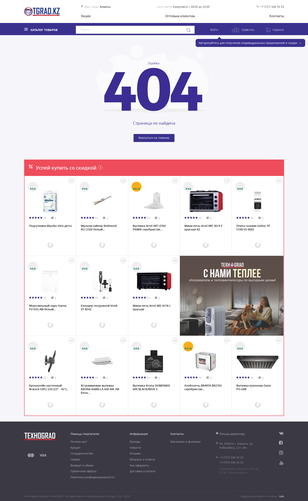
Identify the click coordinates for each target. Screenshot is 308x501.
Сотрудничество (81, 453)
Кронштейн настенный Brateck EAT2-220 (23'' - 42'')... (49, 387)
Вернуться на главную (154, 138)
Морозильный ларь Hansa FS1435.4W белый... (47, 307)
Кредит (75, 447)
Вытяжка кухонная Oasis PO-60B (253, 387)
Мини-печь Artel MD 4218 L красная (152, 307)
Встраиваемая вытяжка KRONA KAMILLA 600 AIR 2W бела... (100, 389)
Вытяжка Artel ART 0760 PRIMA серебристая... (149, 227)
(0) (44, 217)
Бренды (135, 441)
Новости (135, 447)
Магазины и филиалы (185, 441)
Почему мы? (78, 441)
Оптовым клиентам (180, 16)
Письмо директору (232, 434)
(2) (96, 217)
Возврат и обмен (82, 465)
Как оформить (139, 465)
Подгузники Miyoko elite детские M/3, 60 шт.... (50, 226)
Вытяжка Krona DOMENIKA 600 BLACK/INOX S (151, 387)
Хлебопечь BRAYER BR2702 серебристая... (203, 387)
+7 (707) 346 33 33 (231, 462)
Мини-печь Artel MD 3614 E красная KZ (203, 227)
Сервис (75, 459)
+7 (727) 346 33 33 (272, 7)
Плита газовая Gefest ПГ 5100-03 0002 (253, 227)
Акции (86, 16)
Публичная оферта (83, 471)
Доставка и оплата (142, 471)
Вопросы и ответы (142, 459)
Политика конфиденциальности (92, 477)
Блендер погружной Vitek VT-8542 (99, 307)
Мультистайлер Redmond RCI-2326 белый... (99, 227)
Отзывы (135, 453)
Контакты (276, 16)
